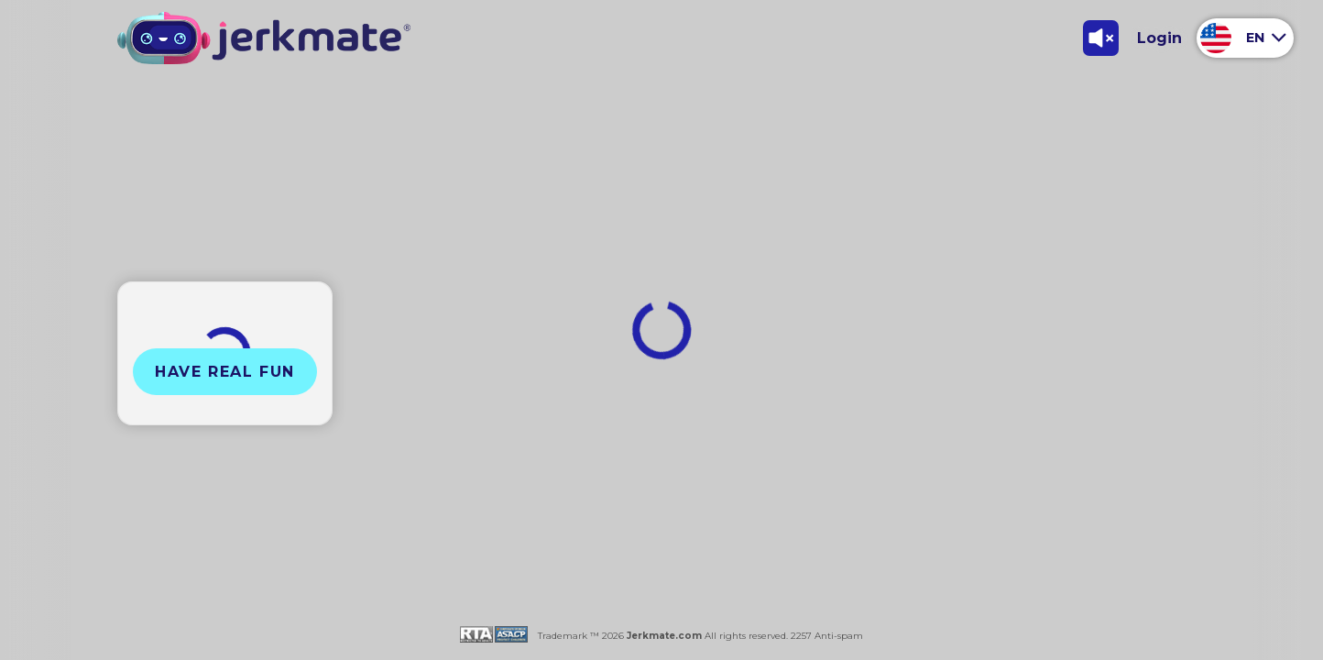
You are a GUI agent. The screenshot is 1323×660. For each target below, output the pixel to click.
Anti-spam (839, 636)
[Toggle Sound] (1100, 37)
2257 (800, 636)
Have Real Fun (225, 371)
